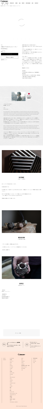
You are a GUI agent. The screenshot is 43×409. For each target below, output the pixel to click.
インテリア (7, 5)
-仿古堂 (11, 371)
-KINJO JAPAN (12, 372)
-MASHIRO (11, 374)
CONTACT (36, 3)
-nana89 (11, 368)
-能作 (10, 390)
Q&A (20, 3)
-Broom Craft (12, 391)
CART (7, 4)
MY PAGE (34, 361)
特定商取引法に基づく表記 (25, 365)
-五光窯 (11, 397)
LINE (32, 3)
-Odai (10, 384)
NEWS (16, 3)
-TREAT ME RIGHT (12, 377)
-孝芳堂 (11, 359)
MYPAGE (5, 4)
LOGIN (2, 4)
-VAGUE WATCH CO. (13, 394)
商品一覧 (2, 5)
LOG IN (34, 359)
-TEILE (11, 378)
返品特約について (4, 59)
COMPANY (23, 361)
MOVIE (23, 3)
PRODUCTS (12, 3)
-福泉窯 (11, 396)
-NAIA (10, 364)
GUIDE (22, 362)
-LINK (10, 400)
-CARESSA (11, 380)
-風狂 (10, 387)
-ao (10, 375)
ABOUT (2, 3)
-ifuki (10, 369)
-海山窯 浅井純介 (12, 399)
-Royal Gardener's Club (13, 393)
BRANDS (6, 3)
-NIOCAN (11, 365)
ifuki (4, 5)
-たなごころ (11, 361)
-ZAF (10, 388)
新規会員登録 (35, 358)
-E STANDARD (12, 358)
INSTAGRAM (28, 3)
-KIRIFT (11, 362)
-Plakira (11, 381)
